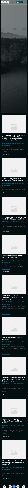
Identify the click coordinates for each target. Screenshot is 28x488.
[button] (13, 2)
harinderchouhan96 (19, 143)
